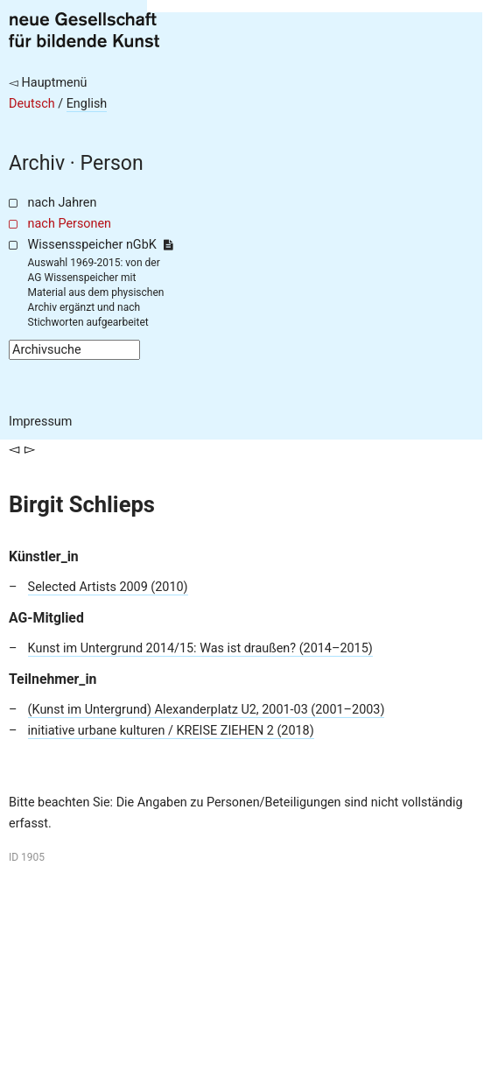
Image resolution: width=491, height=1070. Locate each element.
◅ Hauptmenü (48, 82)
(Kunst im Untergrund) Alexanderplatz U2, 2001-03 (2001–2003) (206, 709)
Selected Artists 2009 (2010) (108, 587)
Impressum (40, 421)
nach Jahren (62, 202)
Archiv (37, 163)
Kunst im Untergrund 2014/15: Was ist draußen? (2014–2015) (200, 648)
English (87, 103)
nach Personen (69, 223)
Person (112, 163)
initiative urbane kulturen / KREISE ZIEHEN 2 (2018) (171, 730)
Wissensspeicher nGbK (100, 244)
